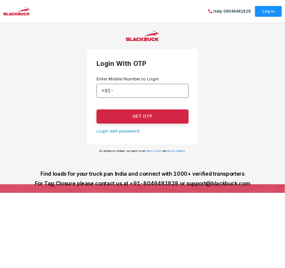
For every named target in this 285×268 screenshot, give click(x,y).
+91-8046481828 (154, 183)
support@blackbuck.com (218, 183)
